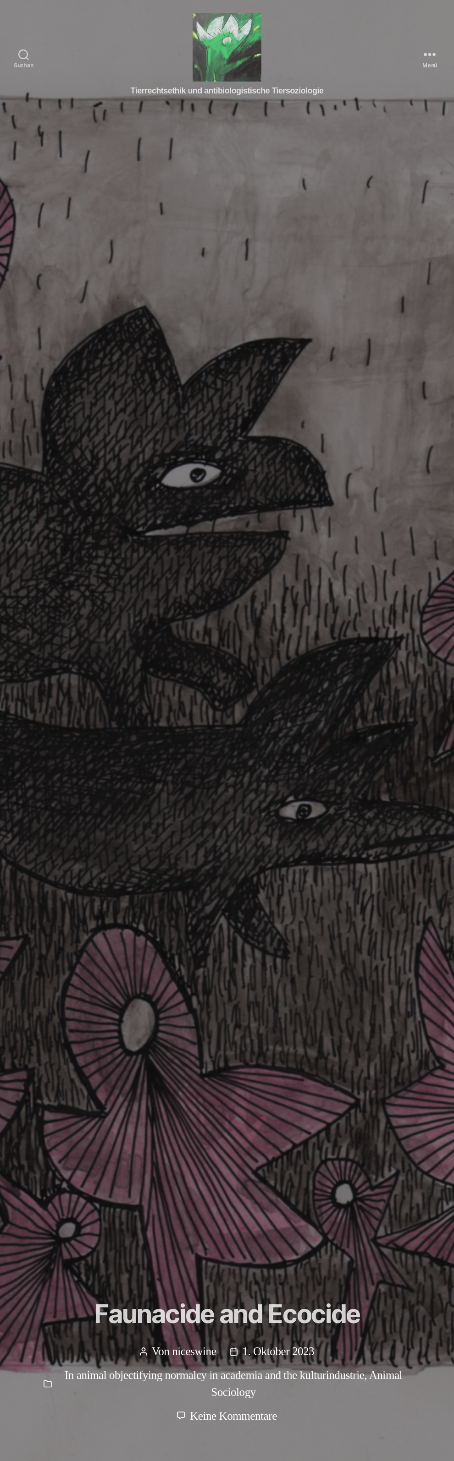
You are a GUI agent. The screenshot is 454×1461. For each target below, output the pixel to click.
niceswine (194, 1351)
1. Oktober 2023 (278, 1351)
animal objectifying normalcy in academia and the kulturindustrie (221, 1375)
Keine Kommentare (233, 1416)
